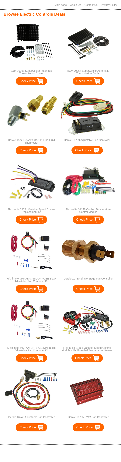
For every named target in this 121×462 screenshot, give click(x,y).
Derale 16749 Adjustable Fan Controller (31, 417)
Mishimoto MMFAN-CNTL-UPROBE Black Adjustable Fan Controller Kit (31, 280)
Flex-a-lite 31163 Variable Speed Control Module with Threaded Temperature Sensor (87, 349)
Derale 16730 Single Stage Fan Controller (88, 278)
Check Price (27, 81)
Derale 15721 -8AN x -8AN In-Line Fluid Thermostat (31, 141)
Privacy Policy (109, 4)
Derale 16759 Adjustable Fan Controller (87, 140)
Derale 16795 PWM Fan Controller (88, 417)
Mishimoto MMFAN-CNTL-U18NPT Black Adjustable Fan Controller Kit (31, 349)
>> (67, 437)
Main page (60, 4)
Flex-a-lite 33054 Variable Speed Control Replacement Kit (31, 210)
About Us (75, 4)
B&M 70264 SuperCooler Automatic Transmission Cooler (88, 72)
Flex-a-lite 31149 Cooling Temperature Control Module (88, 210)
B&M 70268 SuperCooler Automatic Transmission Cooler (31, 72)
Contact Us (91, 4)
